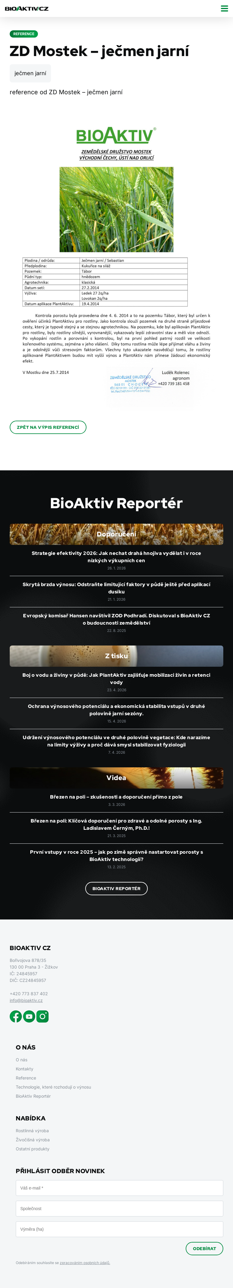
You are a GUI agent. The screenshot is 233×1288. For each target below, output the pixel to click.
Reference (26, 1077)
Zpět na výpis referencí (48, 427)
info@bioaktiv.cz (26, 1000)
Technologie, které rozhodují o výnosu (53, 1086)
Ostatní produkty (32, 1148)
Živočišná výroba (33, 1139)
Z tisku (116, 656)
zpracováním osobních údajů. (85, 1262)
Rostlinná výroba (32, 1130)
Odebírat (204, 1248)
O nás (21, 1059)
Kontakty (24, 1068)
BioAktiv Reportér (117, 888)
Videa (116, 777)
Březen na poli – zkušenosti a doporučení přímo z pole (116, 797)
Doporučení (116, 534)
